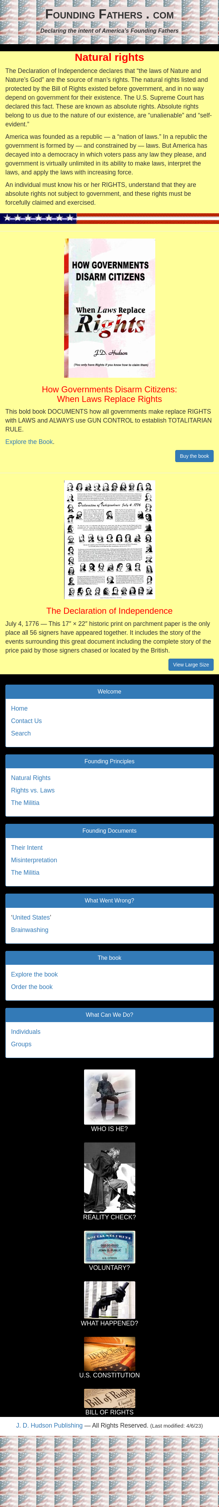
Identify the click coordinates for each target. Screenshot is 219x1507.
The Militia (25, 802)
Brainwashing (29, 929)
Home (19, 708)
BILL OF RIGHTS (109, 1412)
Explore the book (34, 974)
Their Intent (27, 847)
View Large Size (191, 665)
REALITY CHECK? (109, 1217)
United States (31, 917)
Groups (21, 1044)
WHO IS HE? (109, 1128)
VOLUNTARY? (109, 1267)
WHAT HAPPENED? (109, 1323)
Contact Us (26, 720)
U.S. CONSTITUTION (109, 1375)
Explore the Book (29, 441)
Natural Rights (31, 777)
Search (21, 733)
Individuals (26, 1031)
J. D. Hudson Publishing (49, 1425)
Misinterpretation (34, 860)
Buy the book (194, 456)
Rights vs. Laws (33, 790)
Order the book (32, 986)
